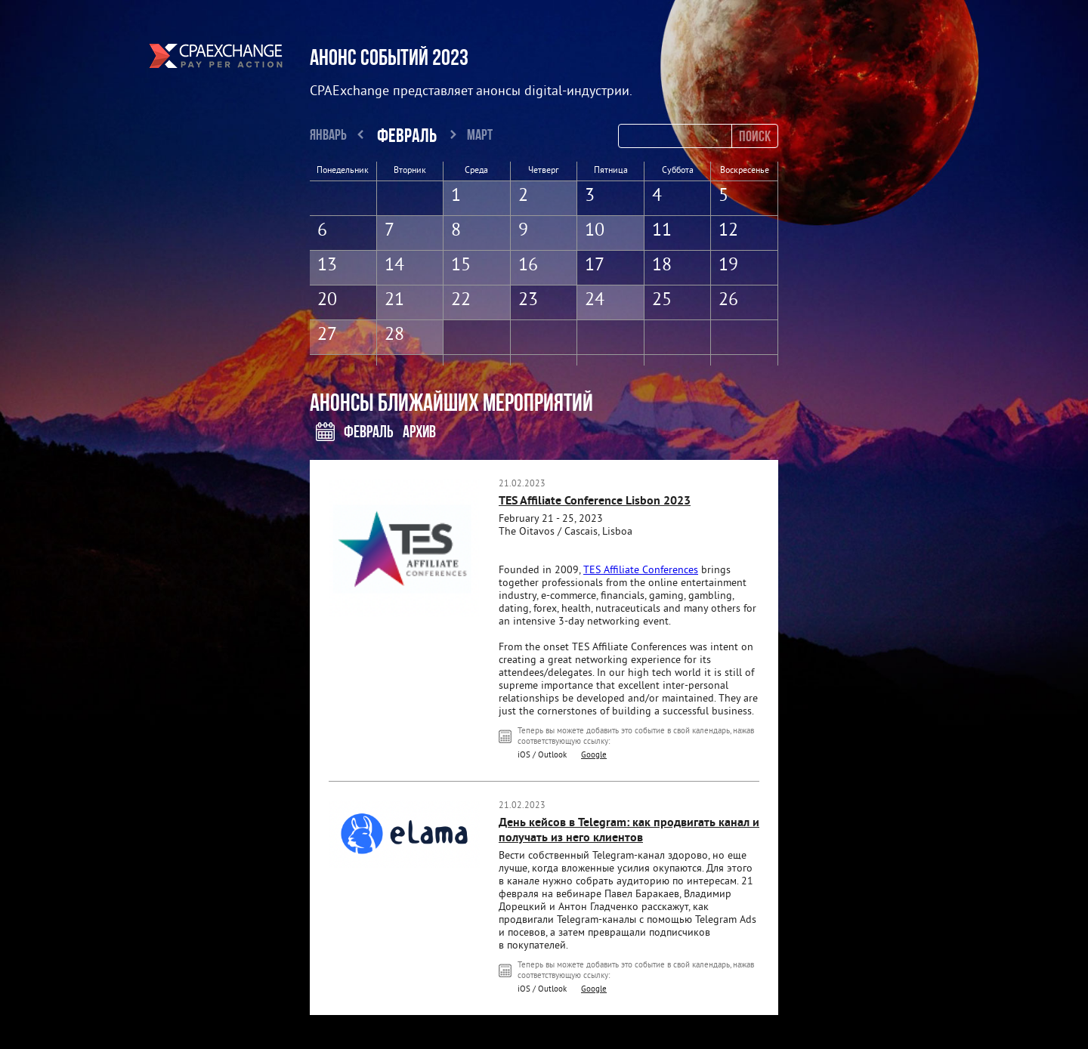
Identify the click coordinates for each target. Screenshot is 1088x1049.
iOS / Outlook (542, 755)
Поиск (755, 135)
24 (594, 300)
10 (594, 231)
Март (480, 134)
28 (394, 335)
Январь (328, 134)
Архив (419, 431)
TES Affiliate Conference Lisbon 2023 (595, 501)
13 (327, 266)
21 (394, 300)
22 (461, 300)
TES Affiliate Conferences (640, 570)
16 (528, 266)
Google (594, 755)
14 (394, 266)
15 (461, 266)
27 (327, 335)
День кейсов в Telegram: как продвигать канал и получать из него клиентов (629, 831)
